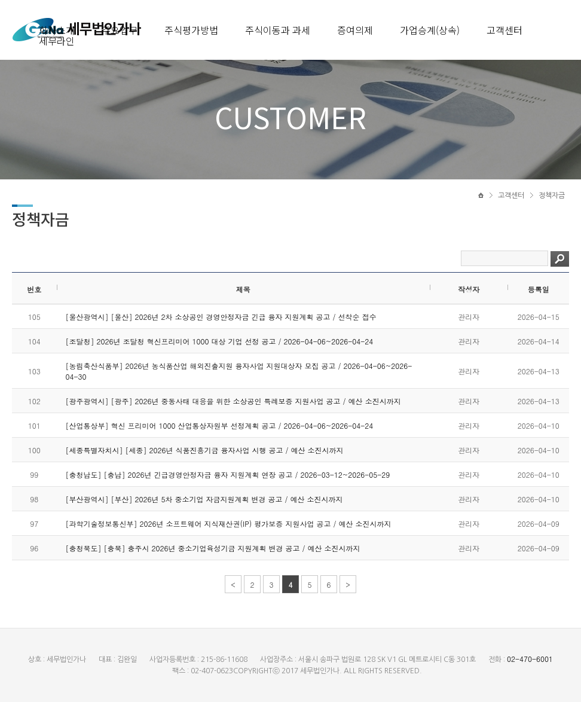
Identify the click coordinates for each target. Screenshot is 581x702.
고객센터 (504, 30)
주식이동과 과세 (277, 30)
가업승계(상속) (430, 30)
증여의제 (355, 30)
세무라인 (57, 40)
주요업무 (119, 30)
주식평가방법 (191, 30)
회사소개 (57, 30)
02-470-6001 (530, 659)
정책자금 (552, 195)
